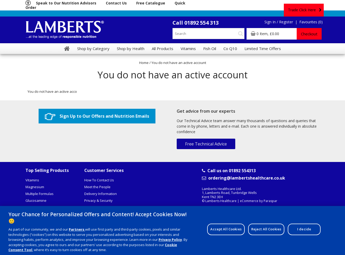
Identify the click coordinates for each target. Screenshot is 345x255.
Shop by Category (93, 48)
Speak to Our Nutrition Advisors (66, 3)
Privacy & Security (98, 200)
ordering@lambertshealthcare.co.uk (243, 178)
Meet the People (97, 187)
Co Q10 (230, 48)
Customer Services (104, 170)
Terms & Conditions (99, 207)
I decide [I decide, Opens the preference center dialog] (304, 231)
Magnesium (34, 187)
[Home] (67, 48)
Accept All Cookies (225, 231)
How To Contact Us (99, 180)
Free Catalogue (150, 3)
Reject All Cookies (266, 231)
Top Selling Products (47, 170)
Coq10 (30, 207)
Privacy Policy (170, 241)
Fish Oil (209, 48)
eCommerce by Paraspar (258, 201)
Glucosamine (35, 200)
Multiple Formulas (39, 193)
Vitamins (32, 180)
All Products (162, 48)
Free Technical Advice (206, 144)
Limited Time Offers (262, 48)
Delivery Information (100, 193)
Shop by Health (130, 48)
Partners (77, 231)
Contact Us (116, 3)
